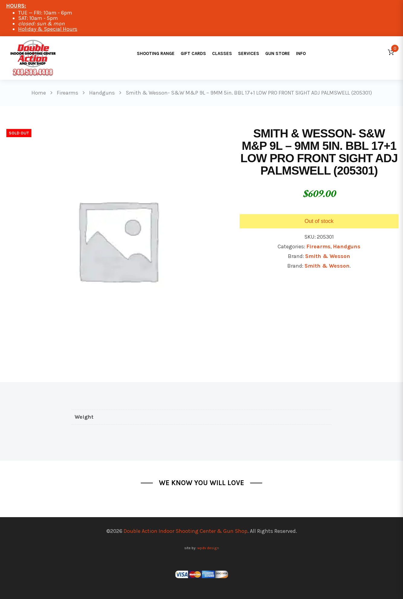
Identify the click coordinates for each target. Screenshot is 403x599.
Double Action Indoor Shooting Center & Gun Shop (185, 531)
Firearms (318, 246)
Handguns (346, 246)
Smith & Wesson (327, 256)
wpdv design (208, 548)
